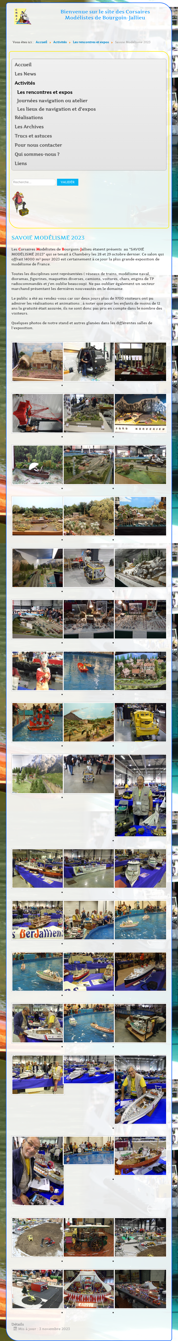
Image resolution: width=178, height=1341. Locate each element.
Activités (25, 83)
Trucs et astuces (33, 136)
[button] (162, 83)
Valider (68, 182)
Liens (21, 163)
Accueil (23, 65)
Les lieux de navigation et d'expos (56, 109)
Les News (25, 74)
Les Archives (29, 127)
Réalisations (29, 117)
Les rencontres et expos (44, 92)
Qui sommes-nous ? (37, 154)
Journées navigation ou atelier (52, 101)
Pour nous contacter (38, 145)
